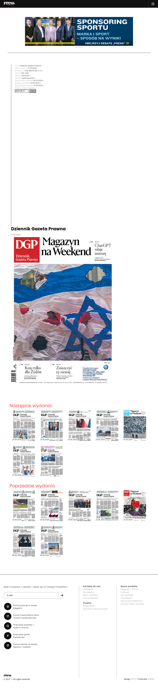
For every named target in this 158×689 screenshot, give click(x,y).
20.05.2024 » (35, 83)
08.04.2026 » (38, 80)
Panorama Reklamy (132, 601)
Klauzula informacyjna (95, 608)
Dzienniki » (26, 75)
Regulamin (89, 605)
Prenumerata (90, 598)
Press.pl (125, 592)
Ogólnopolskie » (28, 78)
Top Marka (126, 598)
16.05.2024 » (39, 85)
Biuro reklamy (90, 595)
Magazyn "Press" (130, 589)
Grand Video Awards (132, 603)
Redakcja (88, 589)
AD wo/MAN (127, 595)
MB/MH (151, 679)
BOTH (134, 679)
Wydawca (88, 592)
